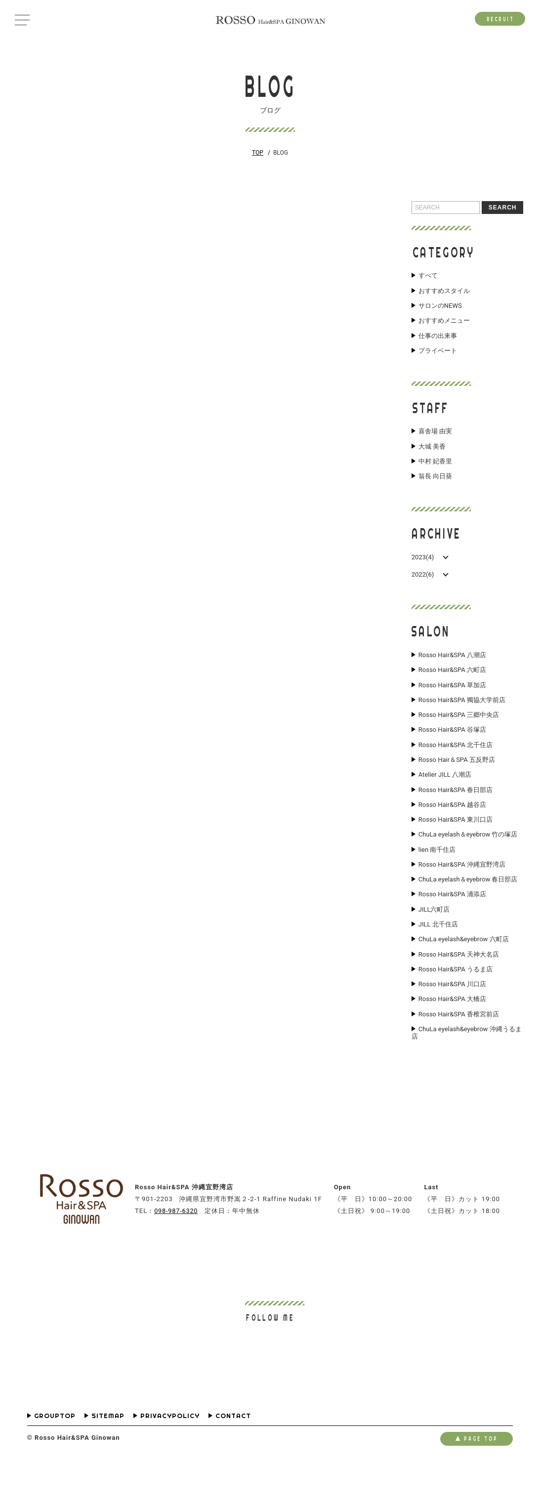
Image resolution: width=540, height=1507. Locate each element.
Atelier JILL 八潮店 (444, 796)
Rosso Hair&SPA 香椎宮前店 (458, 1056)
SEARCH (503, 207)
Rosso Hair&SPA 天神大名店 (458, 991)
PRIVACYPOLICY (170, 1459)
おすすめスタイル (444, 292)
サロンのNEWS (440, 308)
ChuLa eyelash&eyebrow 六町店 (463, 974)
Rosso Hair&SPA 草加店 (452, 698)
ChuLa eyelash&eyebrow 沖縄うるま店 (467, 1076)
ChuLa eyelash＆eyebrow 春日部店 (468, 909)
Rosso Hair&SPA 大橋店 (452, 1040)
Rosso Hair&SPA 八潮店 (452, 665)
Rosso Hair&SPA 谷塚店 (452, 747)
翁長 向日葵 (435, 486)
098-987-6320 (177, 1253)
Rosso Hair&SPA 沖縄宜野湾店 (461, 893)
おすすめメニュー (444, 324)
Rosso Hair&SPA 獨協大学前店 (461, 714)
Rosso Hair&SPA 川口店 (452, 1023)
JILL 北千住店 (438, 958)
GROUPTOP (55, 1459)
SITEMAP (108, 1459)
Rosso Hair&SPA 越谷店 (452, 828)
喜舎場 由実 (435, 438)
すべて (428, 275)
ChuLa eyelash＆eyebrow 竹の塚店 (468, 860)
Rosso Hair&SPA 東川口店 (455, 844)
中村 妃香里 (435, 470)
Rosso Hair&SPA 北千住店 (455, 763)
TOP (257, 152)
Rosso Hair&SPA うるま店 (455, 1007)
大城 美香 (432, 454)
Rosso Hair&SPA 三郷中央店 (458, 730)
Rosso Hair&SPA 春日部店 (455, 812)
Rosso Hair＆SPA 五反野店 (456, 779)
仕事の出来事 (437, 340)
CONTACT (233, 1459)
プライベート (437, 357)
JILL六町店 (434, 942)
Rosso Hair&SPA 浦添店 (452, 925)
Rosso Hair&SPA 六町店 (452, 681)
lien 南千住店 (437, 877)
